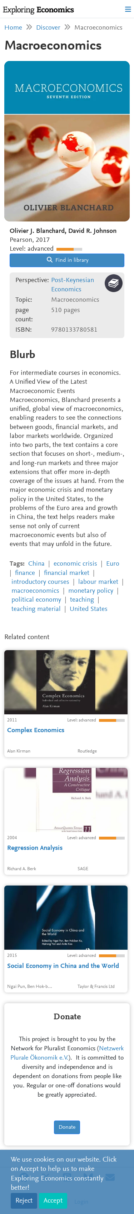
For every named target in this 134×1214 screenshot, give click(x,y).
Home (13, 28)
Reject (24, 1200)
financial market (66, 573)
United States (89, 609)
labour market (98, 582)
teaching (82, 600)
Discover (48, 28)
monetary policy (90, 591)
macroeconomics (35, 591)
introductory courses (40, 582)
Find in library (68, 260)
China (36, 564)
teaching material (36, 609)
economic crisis (75, 564)
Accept (53, 1200)
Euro (112, 564)
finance (25, 573)
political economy (36, 600)
